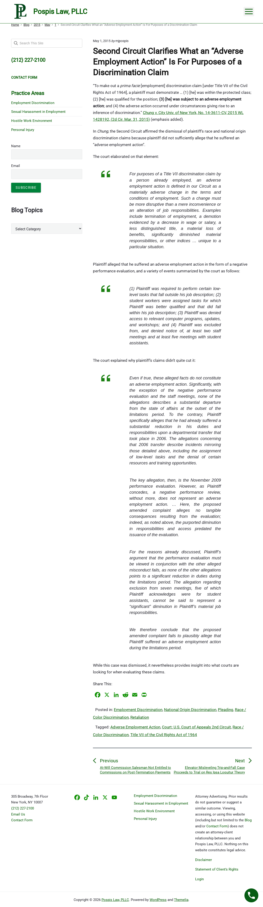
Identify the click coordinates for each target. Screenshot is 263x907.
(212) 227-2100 (22, 808)
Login (199, 879)
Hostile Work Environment (31, 121)
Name (15, 146)
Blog (248, 820)
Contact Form (22, 820)
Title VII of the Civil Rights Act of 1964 (163, 734)
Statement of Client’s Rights (216, 869)
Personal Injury (22, 130)
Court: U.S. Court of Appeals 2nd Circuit (196, 727)
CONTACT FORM (24, 77)
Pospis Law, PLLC (115, 900)
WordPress (158, 900)
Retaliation (139, 717)
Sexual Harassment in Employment (38, 112)
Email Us (18, 814)
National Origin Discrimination (190, 709)
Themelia (181, 900)
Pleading (225, 709)
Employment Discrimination (138, 709)
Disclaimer (203, 860)
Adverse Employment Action (135, 727)
